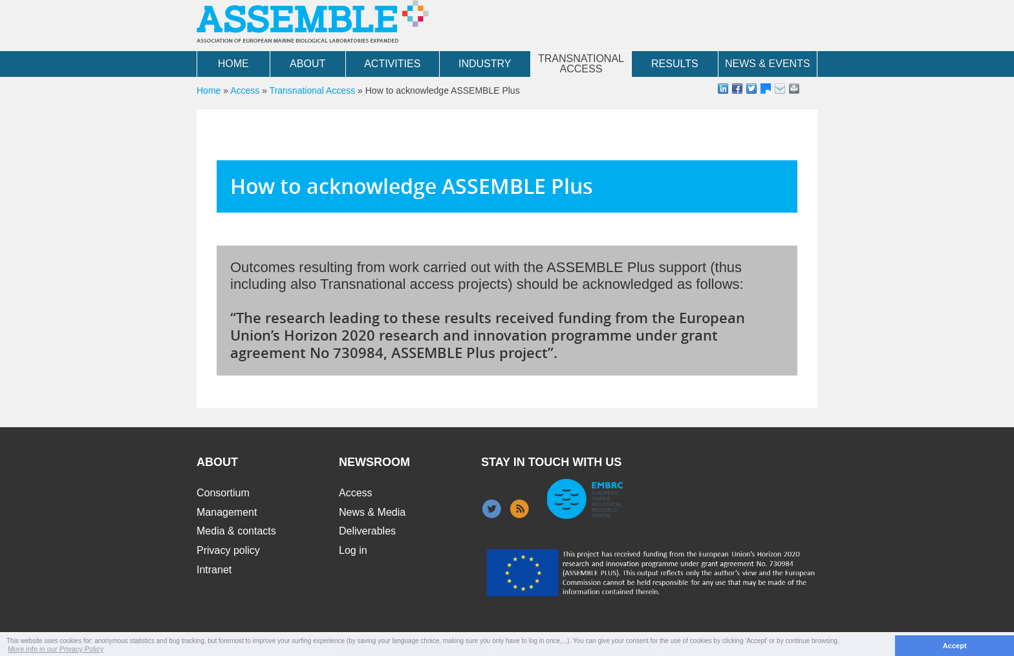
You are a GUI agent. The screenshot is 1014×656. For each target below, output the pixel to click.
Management (227, 512)
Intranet (214, 569)
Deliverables (367, 530)
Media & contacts (236, 530)
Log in (353, 550)
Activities (392, 63)
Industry (485, 63)
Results (674, 63)
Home (233, 63)
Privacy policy (228, 550)
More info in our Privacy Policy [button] (55, 649)
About (307, 63)
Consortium (223, 492)
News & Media (372, 512)
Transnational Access (581, 63)
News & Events (767, 63)
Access (244, 90)
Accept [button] (955, 646)
